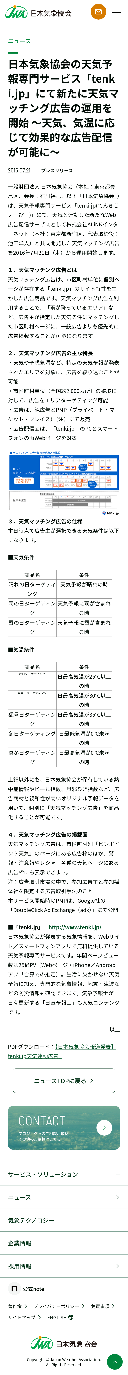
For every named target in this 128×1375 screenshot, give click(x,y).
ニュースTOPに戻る (64, 1080)
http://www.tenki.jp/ (75, 927)
